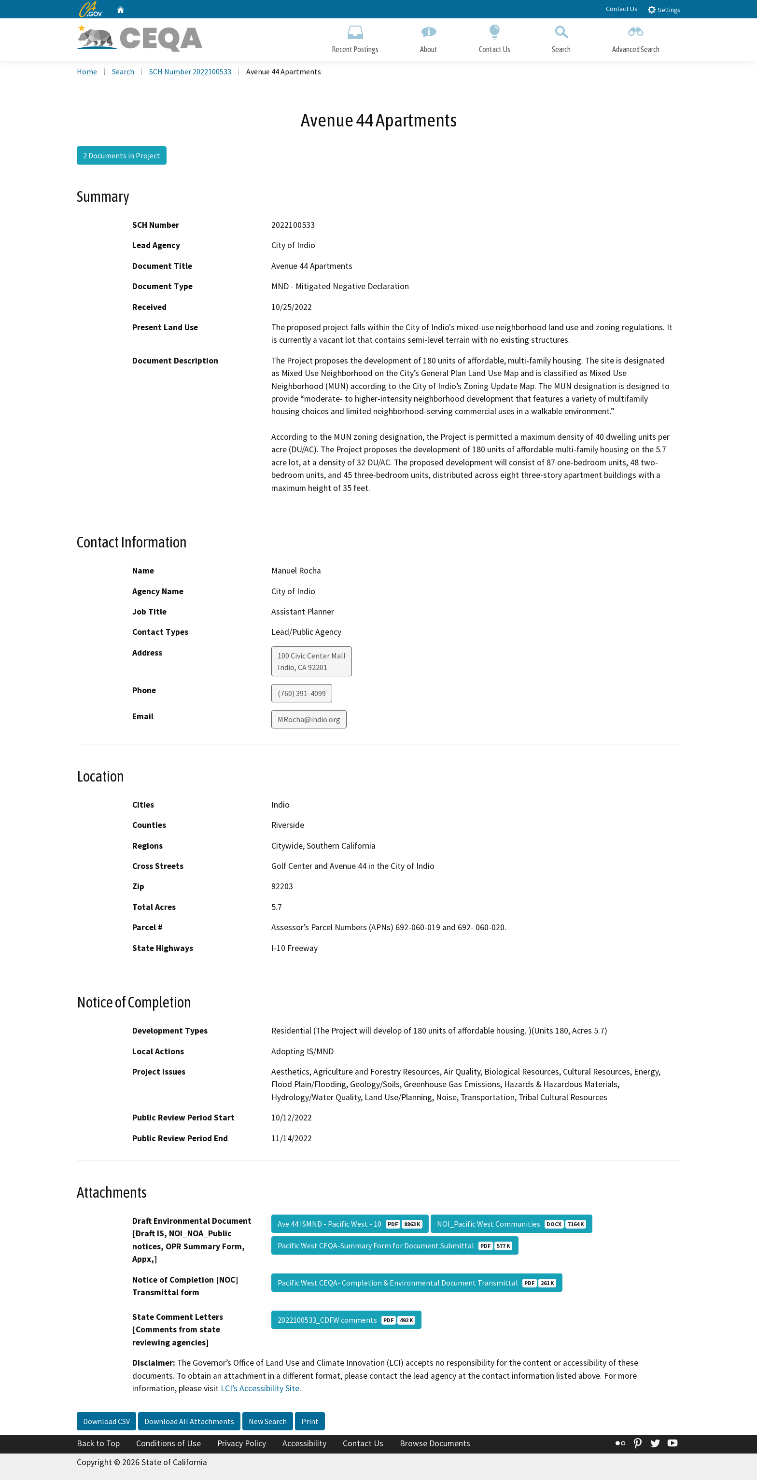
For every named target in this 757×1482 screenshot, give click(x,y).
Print (310, 1422)
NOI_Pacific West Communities (511, 1225)
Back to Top (98, 1445)
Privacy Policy (241, 1445)
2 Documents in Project (121, 157)
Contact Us (622, 8)
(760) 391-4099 (302, 694)
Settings (663, 9)
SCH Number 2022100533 (190, 73)
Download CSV (106, 1422)
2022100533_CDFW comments (346, 1321)
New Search (268, 1422)
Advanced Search (636, 37)
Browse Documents (435, 1445)
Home (87, 73)
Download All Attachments (189, 1422)
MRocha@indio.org (309, 721)
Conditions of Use (168, 1445)
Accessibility (304, 1445)
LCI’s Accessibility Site (260, 1389)
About (429, 37)
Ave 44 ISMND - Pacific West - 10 (350, 1225)
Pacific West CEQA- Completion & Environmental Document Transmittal (417, 1284)
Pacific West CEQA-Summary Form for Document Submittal (395, 1247)
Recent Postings (355, 37)
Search (561, 37)
